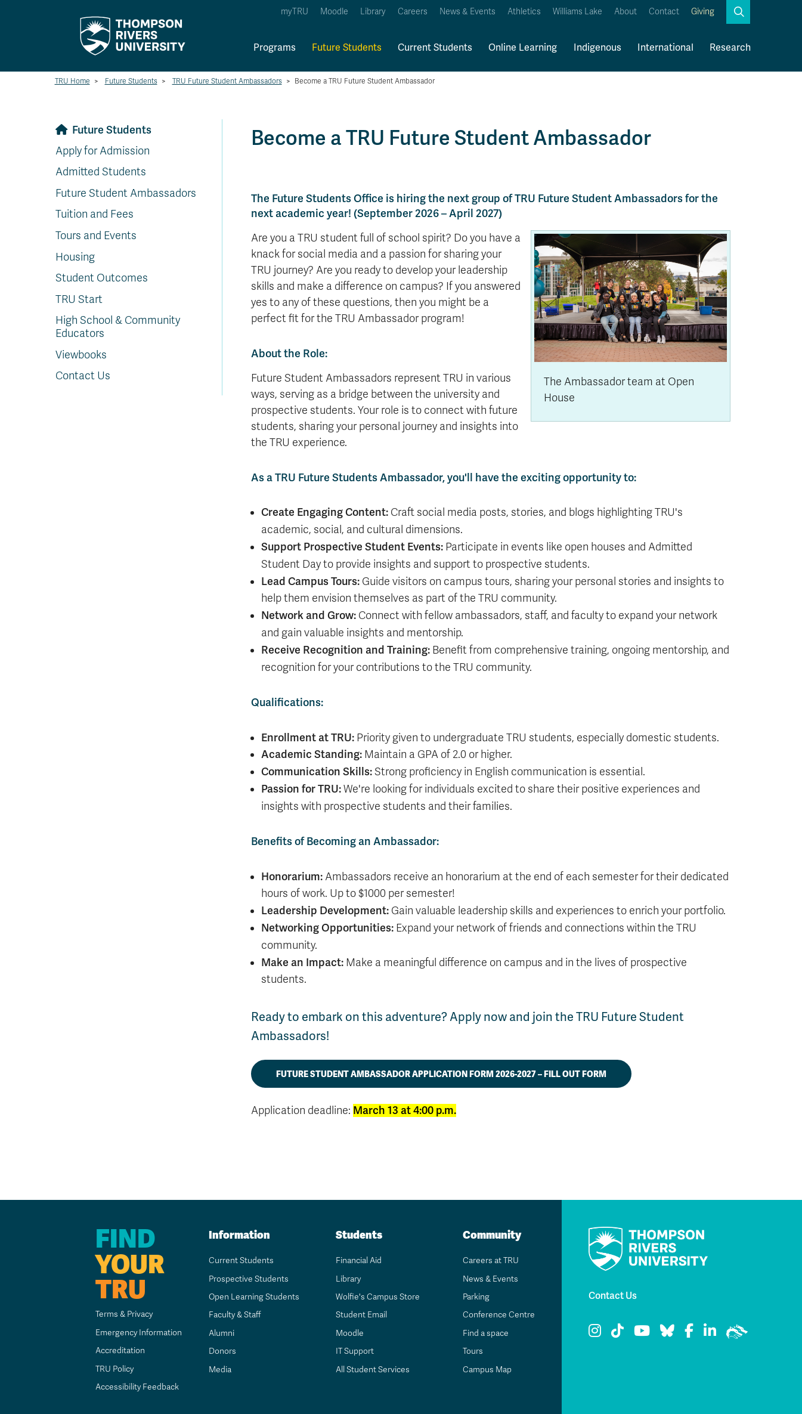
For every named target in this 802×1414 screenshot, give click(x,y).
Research (730, 47)
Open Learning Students (253, 1297)
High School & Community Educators (117, 327)
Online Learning (522, 47)
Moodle (334, 12)
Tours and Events (96, 235)
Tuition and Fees (94, 214)
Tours (472, 1351)
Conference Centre (498, 1315)
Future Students (347, 47)
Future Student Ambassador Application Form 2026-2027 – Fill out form (441, 1074)
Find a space (485, 1333)
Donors (222, 1351)
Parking (476, 1297)
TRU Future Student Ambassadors (227, 81)
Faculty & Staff (235, 1315)
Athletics (524, 12)
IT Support (354, 1351)
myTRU (294, 12)
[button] (738, 12)
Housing (75, 257)
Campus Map (486, 1370)
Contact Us (82, 375)
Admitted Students (100, 171)
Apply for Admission (102, 150)
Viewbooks (81, 354)
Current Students (435, 47)
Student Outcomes (101, 277)
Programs (274, 47)
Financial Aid (358, 1260)
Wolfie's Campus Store (377, 1297)
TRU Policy (114, 1369)
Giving (702, 12)
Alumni (221, 1333)
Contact (664, 12)
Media (219, 1370)
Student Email (360, 1315)
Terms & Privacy (124, 1314)
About (625, 12)
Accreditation (119, 1350)
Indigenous (597, 47)
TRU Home (72, 81)
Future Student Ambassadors (125, 193)
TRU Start (79, 299)
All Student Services (372, 1370)
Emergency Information (137, 1333)
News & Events (467, 12)
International (665, 47)
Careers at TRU (490, 1260)
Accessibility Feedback (136, 1387)
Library (373, 12)
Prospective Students (248, 1279)
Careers (413, 12)
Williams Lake (577, 12)
